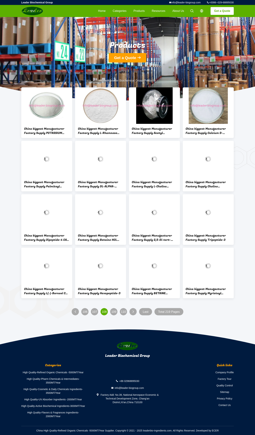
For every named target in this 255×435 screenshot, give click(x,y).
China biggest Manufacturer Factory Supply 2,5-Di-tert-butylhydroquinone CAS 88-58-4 (154, 238)
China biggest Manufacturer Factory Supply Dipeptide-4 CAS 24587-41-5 (46, 238)
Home (102, 10)
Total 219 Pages (169, 311)
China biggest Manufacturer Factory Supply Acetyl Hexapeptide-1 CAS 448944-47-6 (154, 131)
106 (85, 311)
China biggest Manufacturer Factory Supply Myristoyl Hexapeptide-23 (206, 291)
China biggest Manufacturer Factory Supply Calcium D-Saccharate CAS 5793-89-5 (206, 131)
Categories (119, 10)
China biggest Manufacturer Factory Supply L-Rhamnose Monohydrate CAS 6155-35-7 (98, 131)
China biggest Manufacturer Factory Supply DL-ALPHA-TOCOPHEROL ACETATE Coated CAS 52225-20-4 (99, 184)
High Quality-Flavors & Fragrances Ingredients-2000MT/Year (53, 414)
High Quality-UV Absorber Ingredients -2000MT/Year (53, 399)
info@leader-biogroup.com (186, 2)
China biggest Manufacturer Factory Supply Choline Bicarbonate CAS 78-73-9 (206, 184)
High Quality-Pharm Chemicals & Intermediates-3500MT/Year (53, 381)
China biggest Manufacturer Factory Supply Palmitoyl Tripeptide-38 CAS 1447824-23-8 (46, 184)
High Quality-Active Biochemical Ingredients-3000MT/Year (53, 406)
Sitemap (224, 392)
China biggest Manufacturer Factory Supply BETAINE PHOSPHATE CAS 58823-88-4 (152, 291)
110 (123, 311)
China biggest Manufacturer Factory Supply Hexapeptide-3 (99, 291)
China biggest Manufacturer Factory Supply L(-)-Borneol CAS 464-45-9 (46, 291)
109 (113, 311)
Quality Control (224, 385)
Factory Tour (224, 379)
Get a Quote (222, 10)
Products (139, 10)
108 (104, 311)
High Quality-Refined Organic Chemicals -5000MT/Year (53, 372)
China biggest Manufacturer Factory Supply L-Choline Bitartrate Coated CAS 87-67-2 (153, 184)
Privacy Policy (224, 398)
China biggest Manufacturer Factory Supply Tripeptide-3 (206, 238)
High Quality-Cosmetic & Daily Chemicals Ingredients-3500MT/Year (53, 391)
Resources (158, 10)
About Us (178, 10)
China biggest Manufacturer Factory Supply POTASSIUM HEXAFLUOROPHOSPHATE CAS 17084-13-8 (44, 131)
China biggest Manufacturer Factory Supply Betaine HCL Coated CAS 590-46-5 (98, 238)
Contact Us (225, 405)
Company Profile (225, 372)
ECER (215, 430)
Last (145, 311)
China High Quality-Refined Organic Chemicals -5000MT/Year (70, 430)
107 (94, 311)
